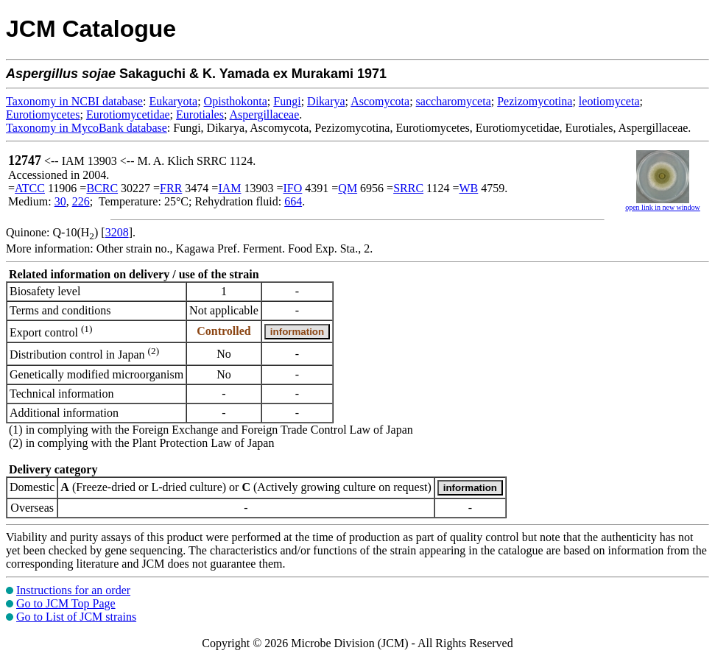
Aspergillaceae (265, 114)
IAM (229, 188)
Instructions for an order (73, 590)
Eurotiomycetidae (128, 114)
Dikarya (326, 101)
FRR (171, 188)
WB (469, 188)
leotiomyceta (609, 101)
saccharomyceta (453, 101)
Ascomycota (380, 101)
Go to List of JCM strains (76, 616)
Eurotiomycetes (43, 114)
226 (81, 201)
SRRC (408, 188)
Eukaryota (173, 101)
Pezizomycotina (534, 101)
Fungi (286, 101)
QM (347, 188)
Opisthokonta (235, 101)
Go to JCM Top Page (66, 603)
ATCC (30, 188)
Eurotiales (200, 114)
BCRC (102, 188)
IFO (293, 188)
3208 (117, 232)
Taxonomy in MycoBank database (86, 127)
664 (293, 201)
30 (60, 201)
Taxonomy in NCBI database (74, 101)
